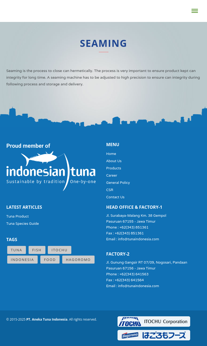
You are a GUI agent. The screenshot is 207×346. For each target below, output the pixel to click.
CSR (109, 190)
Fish (37, 250)
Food (50, 259)
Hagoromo (78, 259)
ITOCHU (60, 250)
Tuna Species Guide (22, 223)
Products (113, 168)
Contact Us (115, 197)
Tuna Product (17, 216)
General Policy (118, 182)
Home (111, 153)
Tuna (16, 250)
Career (111, 175)
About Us (114, 161)
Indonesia (22, 259)
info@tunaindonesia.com (138, 239)
